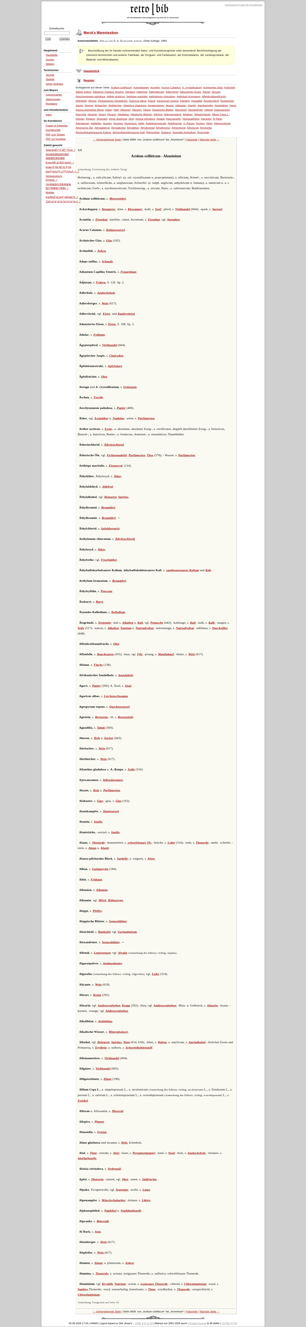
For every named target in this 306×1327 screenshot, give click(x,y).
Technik (50, 75)
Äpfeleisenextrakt (156, 123)
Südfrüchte (149, 1179)
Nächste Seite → (209, 139)
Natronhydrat (144, 628)
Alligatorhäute (202, 114)
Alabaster (180, 105)
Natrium (126, 628)
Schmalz (107, 261)
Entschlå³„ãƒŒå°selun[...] (60, 162)
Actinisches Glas (212, 87)
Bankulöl (104, 931)
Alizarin (111, 114)
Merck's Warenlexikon (101, 33)
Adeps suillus (83, 92)
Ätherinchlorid (222, 123)
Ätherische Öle (84, 128)
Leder (171, 842)
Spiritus (123, 497)
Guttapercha (100, 869)
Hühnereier (115, 900)
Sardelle (122, 858)
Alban (108, 110)
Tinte (93, 1153)
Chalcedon (116, 355)
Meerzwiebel (117, 198)
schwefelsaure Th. (140, 842)
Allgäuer (188, 114)
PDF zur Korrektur (56, 139)
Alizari (102, 114)
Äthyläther (133, 128)
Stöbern (50, 64)
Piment (99, 1121)
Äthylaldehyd (102, 128)
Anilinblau (105, 1021)
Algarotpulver (222, 110)
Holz (97, 738)
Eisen (106, 313)
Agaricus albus (137, 101)
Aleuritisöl (181, 110)
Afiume (92, 101)
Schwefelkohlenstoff (139, 1047)
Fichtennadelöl (117, 455)
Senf (158, 209)
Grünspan (130, 387)
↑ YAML (137, 1323)
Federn (101, 282)
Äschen (200, 123)
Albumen (125, 110)
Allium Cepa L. (220, 114)
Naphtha (118, 418)
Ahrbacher (101, 105)
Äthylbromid (147, 128)
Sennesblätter (118, 921)
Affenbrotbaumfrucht (214, 96)
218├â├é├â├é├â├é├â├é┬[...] (63, 201)
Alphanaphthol (190, 119)
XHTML (226, 1323)
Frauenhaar (128, 271)
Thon (151, 1289)
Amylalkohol (197, 1042)
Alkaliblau (123, 114)
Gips (100, 801)
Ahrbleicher (115, 105)
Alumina (118, 123)
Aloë (131, 119)
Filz (139, 654)
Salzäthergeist (110, 528)
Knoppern (108, 209)
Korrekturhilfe (53, 130)
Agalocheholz (106, 292)
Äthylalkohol (118, 128)
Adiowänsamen (113, 780)
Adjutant (130, 92)
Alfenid (209, 110)
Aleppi (147, 110)
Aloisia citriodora (145, 119)
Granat (102, 1132)
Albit (116, 110)
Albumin (137, 110)
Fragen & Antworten (57, 125)
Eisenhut (101, 219)
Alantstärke (221, 105)
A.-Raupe (188, 123)
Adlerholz (141, 92)
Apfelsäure (115, 366)
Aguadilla (196, 101)
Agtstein (185, 101)
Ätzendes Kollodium (184, 132)
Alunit (104, 848)
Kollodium (118, 612)
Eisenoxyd (115, 465)
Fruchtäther (109, 559)
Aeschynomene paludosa (90, 96)
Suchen (50, 59)
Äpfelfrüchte (175, 123)
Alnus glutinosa (118, 119)
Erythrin (100, 1047)
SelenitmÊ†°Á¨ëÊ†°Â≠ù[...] (60, 150)
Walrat (162, 1042)
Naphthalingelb (131, 1210)
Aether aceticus (116, 96)
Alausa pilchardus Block (90, 110)
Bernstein (101, 717)
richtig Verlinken (54, 84)
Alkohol (157, 114)
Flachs (98, 664)
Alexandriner (195, 110)
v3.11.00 (148, 1323)
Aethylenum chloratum (162, 96)
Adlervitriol (172, 92)
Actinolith (229, 87)
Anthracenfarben (109, 1005)
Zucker (109, 738)
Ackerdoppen (141, 87)
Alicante (92, 114)
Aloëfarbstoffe (87, 1158)
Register (89, 80)
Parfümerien (146, 418)
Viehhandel (182, 209)
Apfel (141, 123)
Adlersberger (156, 92)
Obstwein (97, 1179)
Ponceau (106, 591)
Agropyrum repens (168, 101)
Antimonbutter (112, 963)
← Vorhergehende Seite (107, 139)
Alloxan (80, 119)
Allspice (90, 119)
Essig (108, 428)
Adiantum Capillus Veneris (108, 92)
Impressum (231, 5)
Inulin (98, 821)
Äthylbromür (163, 128)
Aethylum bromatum (188, 96)
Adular (206, 92)
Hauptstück (91, 71)
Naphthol (110, 1210)
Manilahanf (166, 654)
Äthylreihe (206, 128)
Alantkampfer (205, 105)
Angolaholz (125, 675)
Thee (150, 455)
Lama (146, 1189)
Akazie (170, 105)
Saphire (83, 1289)
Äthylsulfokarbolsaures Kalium (93, 132)
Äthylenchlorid (114, 444)
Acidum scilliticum (121, 87)
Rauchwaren (105, 654)
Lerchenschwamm (116, 696)
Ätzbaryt (166, 132)
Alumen (107, 123)
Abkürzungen (53, 99)
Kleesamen (135, 209)
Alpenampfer (173, 119)
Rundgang (51, 103)
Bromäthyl (108, 507)
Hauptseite (52, 55)
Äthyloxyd (192, 128)
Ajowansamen (156, 105)
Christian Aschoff (197, 1323)
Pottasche (156, 622)
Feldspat (99, 334)
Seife (81, 628)
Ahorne (89, 105)
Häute (108, 1079)
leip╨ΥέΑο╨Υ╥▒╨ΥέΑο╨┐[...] (62, 171)
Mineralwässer (118, 1031)
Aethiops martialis (136, 96)
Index (49, 114)
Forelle (98, 397)
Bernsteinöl (125, 717)
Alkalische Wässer (141, 114)
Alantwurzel (111, 811)
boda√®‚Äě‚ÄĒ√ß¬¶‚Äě (58, 167)
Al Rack (217, 119)
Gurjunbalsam (127, 931)
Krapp (97, 994)
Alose (151, 858)
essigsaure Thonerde (154, 1283)
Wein (105, 303)
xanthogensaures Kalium (182, 570)
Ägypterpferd (211, 101)
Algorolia (81, 114)
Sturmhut (173, 219)
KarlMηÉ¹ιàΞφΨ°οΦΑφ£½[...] (62, 197)
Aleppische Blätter (162, 110)
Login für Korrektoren (250, 5)
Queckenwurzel (119, 706)
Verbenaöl (114, 1168)
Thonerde (98, 842)
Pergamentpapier (144, 1153)
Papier (121, 408)
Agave (151, 101)
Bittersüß (102, 1221)
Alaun (232, 105)
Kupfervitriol (126, 313)
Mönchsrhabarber (113, 1200)
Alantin (192, 105)
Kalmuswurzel (115, 230)
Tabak (101, 727)
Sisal (128, 685)
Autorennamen (54, 94)
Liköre (146, 1200)
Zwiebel (83, 1100)
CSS (234, 1323)
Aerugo (216, 92)
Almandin (101, 119)
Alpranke (206, 119)
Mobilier (50, 192)
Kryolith (107, 1283)
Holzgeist (110, 497)
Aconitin (155, 87)
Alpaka (160, 119)
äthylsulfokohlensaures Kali (129, 132)
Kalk (212, 622)
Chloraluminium (195, 1283)
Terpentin (104, 622)
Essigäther (101, 418)
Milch (102, 900)
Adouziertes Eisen (190, 92)
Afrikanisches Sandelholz (112, 101)
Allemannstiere (172, 114)
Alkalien (127, 622)
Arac (98, 1231)
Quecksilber (220, 628)
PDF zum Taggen (55, 134)
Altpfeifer (96, 123)
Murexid (117, 1111)
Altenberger (82, 123)
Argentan (122, 1189)
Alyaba (122, 952)
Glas (109, 240)
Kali (208, 570)
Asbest (101, 250)
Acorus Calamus (171, 87)
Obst (104, 376)
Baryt (99, 601)
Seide (131, 769)
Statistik (50, 79)
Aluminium (130, 123)
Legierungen (102, 952)
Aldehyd (107, 486)
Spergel (217, 209)
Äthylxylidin (153, 132)
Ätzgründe (203, 132)
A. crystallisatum (192, 87)
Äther (209, 123)
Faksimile (192, 139)
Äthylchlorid (178, 128)
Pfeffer (97, 910)
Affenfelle (81, 101)
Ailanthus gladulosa (134, 105)
